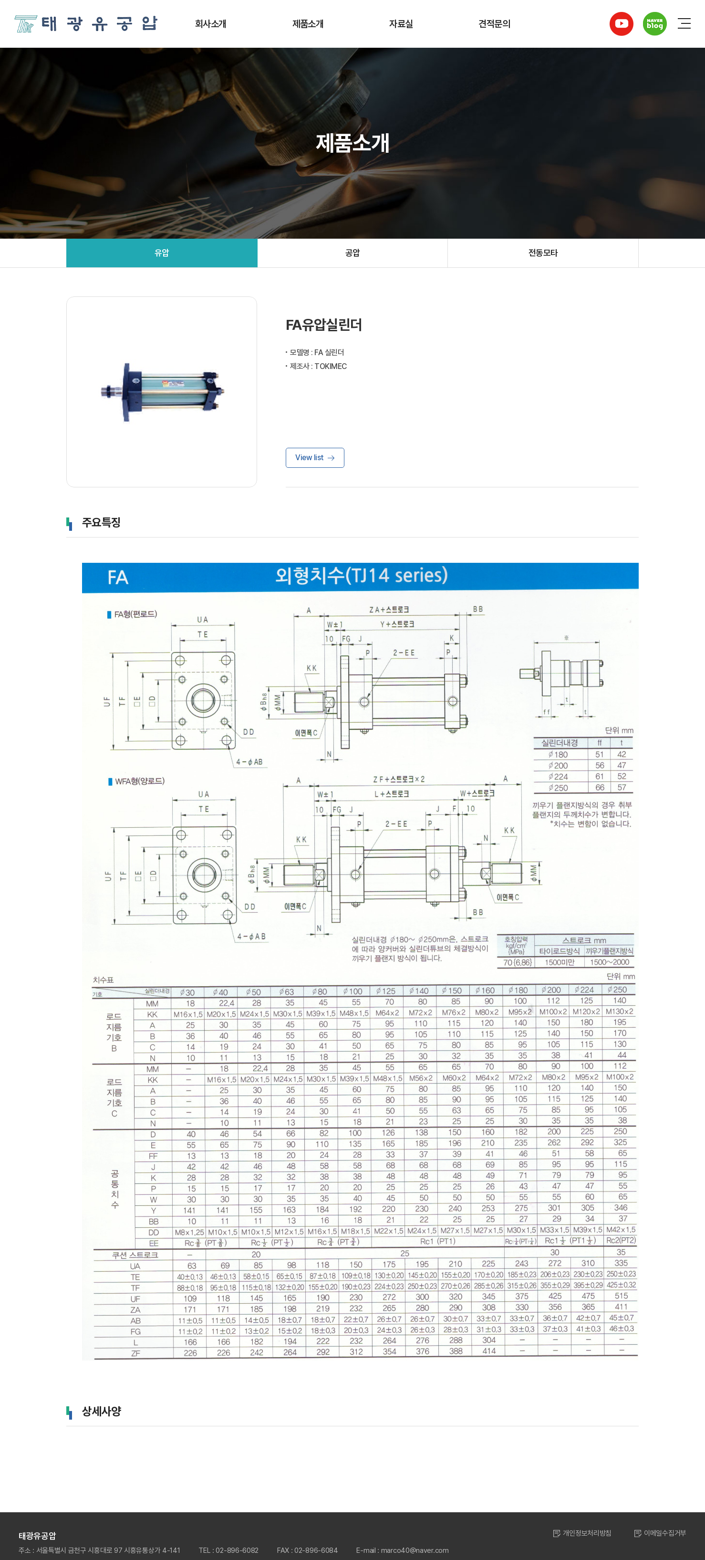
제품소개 (308, 24)
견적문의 (494, 24)
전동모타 (543, 253)
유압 (162, 253)
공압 (352, 253)
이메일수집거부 (665, 1533)
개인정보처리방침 (587, 1533)
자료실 (401, 24)
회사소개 (211, 24)
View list (309, 457)
